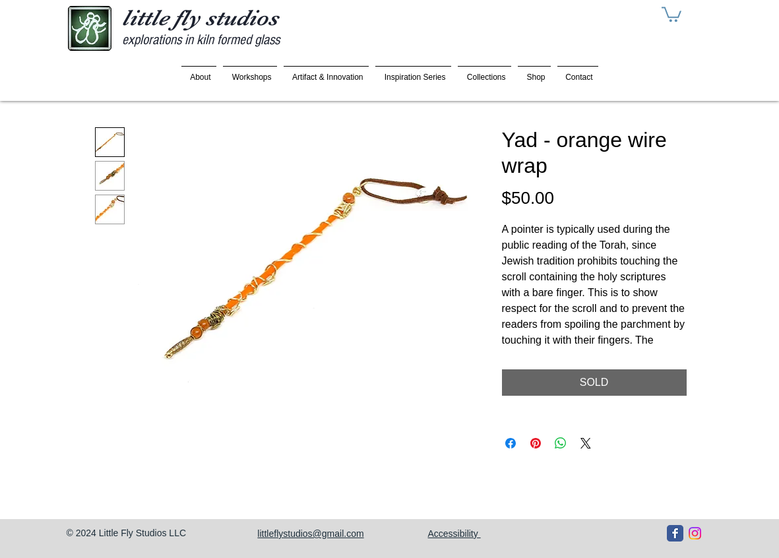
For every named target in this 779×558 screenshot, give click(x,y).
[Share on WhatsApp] (561, 443)
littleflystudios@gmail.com (310, 533)
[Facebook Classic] (675, 533)
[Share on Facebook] (510, 443)
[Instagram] (695, 533)
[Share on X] (586, 443)
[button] (671, 13)
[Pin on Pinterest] (536, 443)
